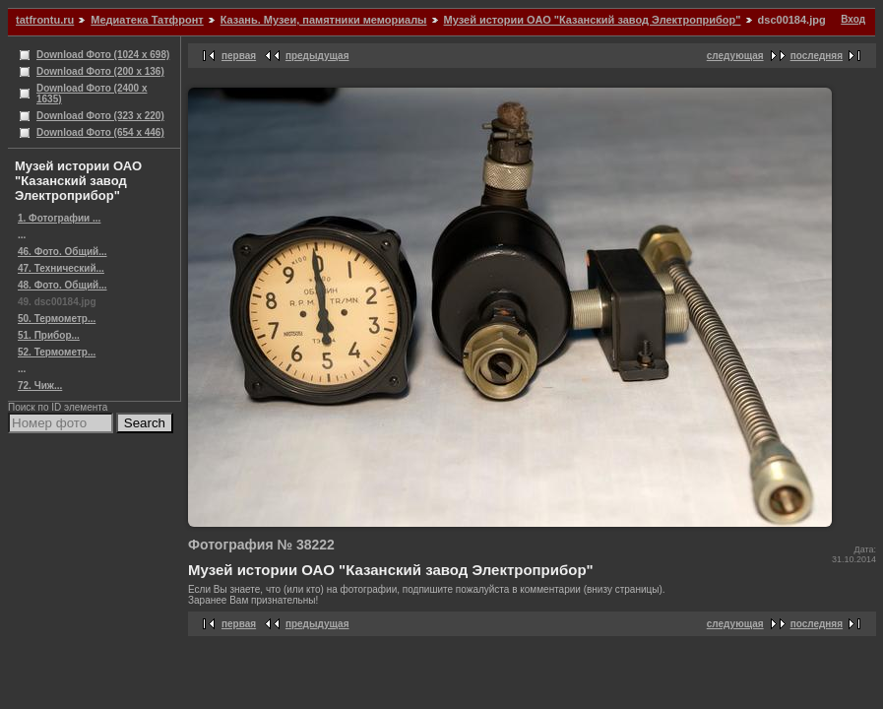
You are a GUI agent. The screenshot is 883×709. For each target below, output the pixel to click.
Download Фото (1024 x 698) (102, 54)
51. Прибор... (49, 335)
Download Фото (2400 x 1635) (92, 93)
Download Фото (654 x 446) (100, 132)
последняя (816, 55)
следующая (735, 55)
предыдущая (317, 55)
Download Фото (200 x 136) (100, 71)
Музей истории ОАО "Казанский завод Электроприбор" (592, 20)
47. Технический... (61, 268)
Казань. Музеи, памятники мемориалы (324, 20)
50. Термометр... (56, 318)
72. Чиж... (40, 385)
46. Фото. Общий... (62, 251)
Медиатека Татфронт (147, 20)
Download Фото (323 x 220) (100, 115)
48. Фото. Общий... (62, 285)
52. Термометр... (56, 352)
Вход (853, 19)
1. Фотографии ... (59, 218)
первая (238, 55)
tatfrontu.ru (45, 20)
